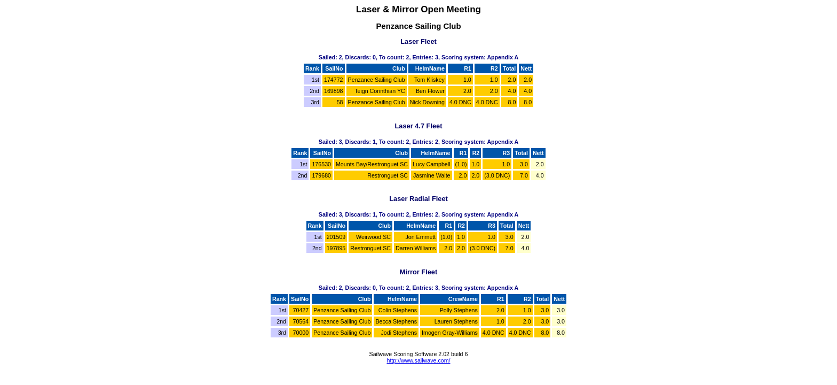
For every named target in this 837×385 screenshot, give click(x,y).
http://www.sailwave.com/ (418, 360)
